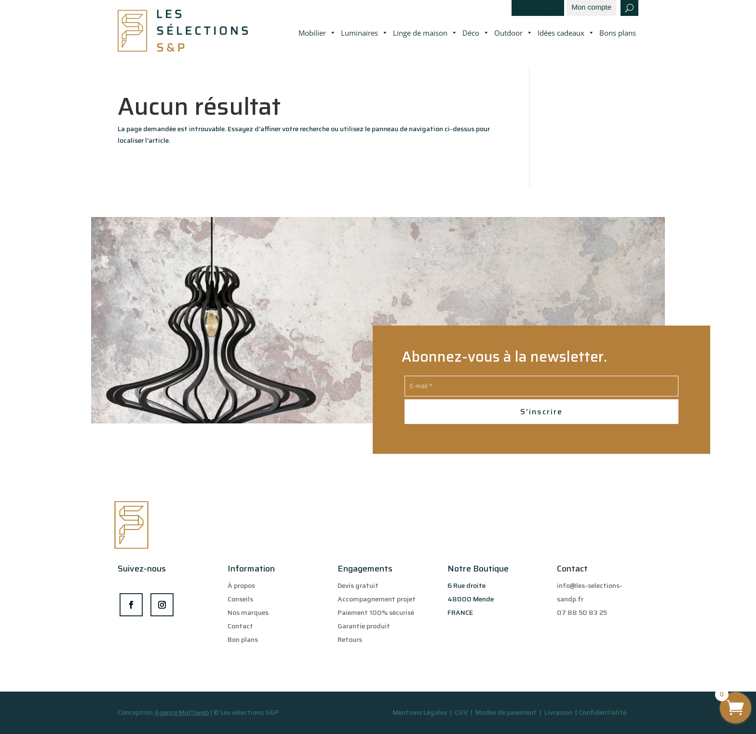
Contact (240, 626)
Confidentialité (602, 712)
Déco (475, 33)
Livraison (559, 712)
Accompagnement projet (377, 599)
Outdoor (513, 33)
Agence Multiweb (181, 712)
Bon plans (243, 639)
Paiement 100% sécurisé (376, 612)
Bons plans (617, 33)
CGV (462, 712)
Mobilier (317, 33)
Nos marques (537, 7)
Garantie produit (364, 626)
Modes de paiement (506, 712)
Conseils (240, 599)
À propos (241, 585)
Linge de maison (425, 33)
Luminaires (364, 33)
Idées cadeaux (566, 33)
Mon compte (591, 7)
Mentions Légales (419, 712)
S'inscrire (541, 412)
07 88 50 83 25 (582, 612)
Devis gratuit (358, 585)
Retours (350, 639)
